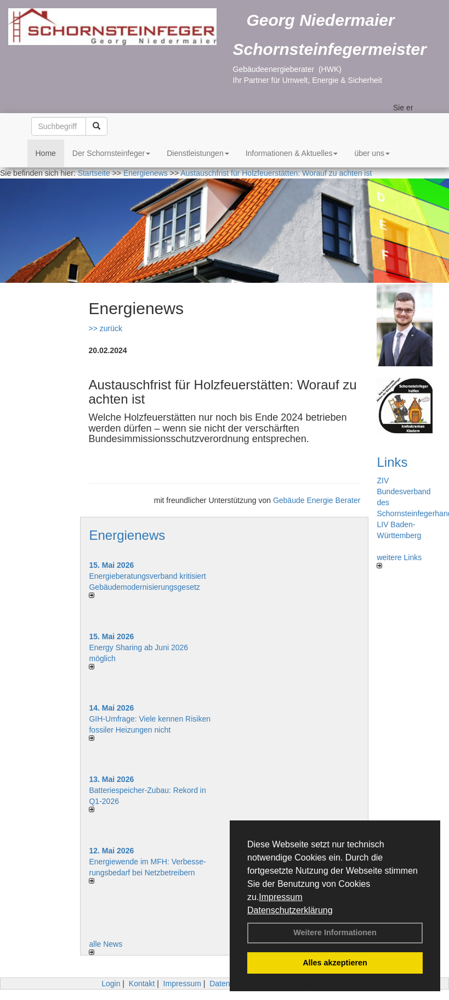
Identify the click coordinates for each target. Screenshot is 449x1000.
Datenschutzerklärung (290, 910)
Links (392, 462)
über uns (371, 153)
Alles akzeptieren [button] (335, 962)
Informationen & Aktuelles (292, 153)
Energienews (127, 535)
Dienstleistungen (198, 153)
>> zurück (105, 328)
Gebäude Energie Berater (317, 500)
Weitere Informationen (335, 932)
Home (46, 153)
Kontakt (142, 983)
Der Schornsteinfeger (111, 153)
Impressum (280, 897)
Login (110, 983)
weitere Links (399, 560)
